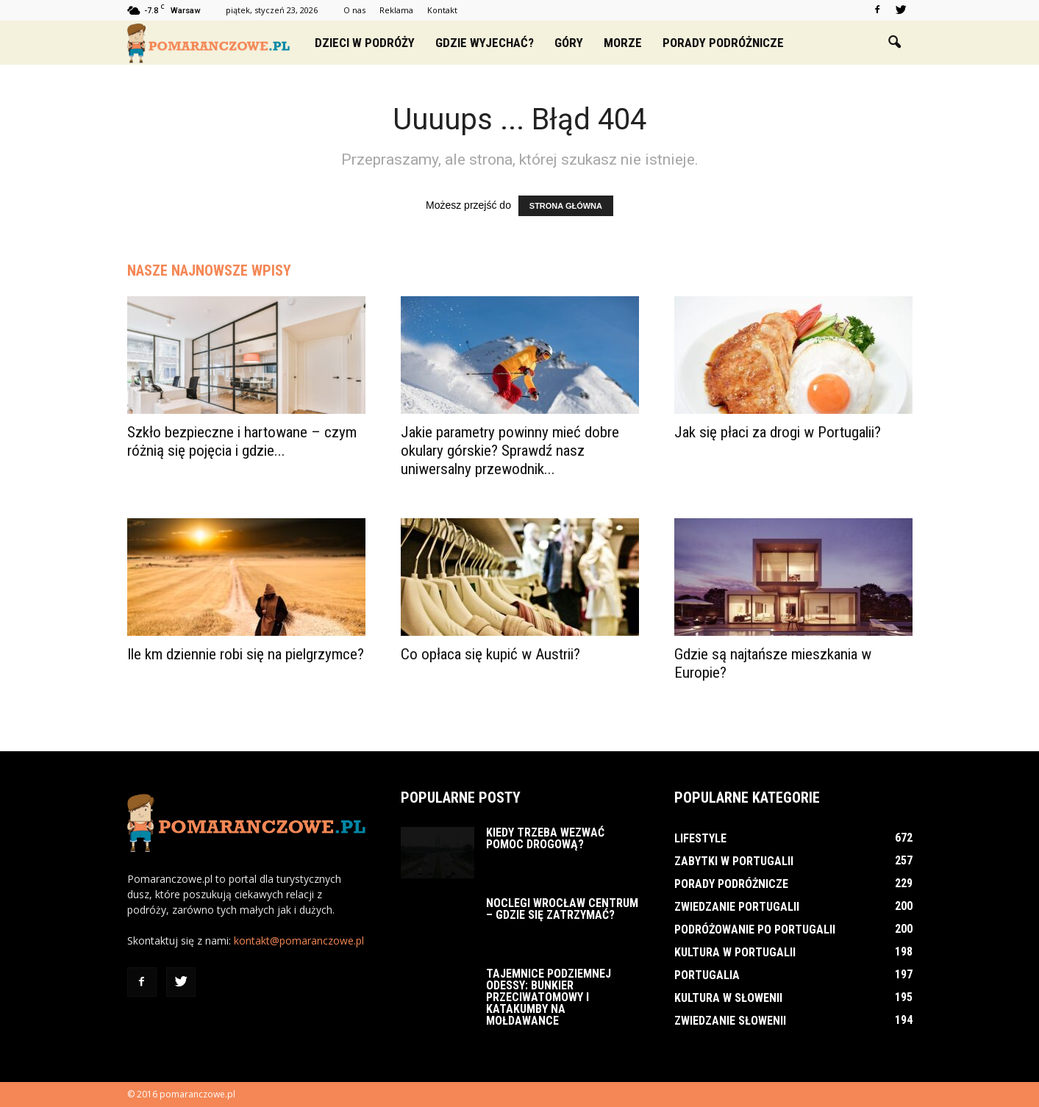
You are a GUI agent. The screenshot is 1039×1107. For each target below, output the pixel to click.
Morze (623, 42)
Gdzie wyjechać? (484, 42)
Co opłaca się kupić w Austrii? (490, 654)
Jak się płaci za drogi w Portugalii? (777, 432)
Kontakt (442, 9)
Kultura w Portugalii (735, 952)
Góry (568, 42)
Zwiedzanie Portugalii (736, 907)
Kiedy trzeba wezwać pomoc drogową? (545, 838)
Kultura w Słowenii (728, 998)
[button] (895, 42)
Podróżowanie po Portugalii (754, 929)
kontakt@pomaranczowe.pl (299, 940)
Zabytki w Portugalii (733, 861)
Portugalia (707, 975)
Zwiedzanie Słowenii (730, 1021)
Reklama (396, 9)
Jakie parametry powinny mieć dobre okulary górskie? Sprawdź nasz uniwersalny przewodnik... (510, 450)
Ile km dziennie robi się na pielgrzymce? (245, 654)
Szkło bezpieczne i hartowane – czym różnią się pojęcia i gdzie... (242, 441)
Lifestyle (700, 838)
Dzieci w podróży (365, 42)
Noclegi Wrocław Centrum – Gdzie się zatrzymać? (562, 909)
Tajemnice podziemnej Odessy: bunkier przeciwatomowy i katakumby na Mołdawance (548, 997)
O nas (354, 9)
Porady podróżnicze (723, 42)
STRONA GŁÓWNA (565, 205)
